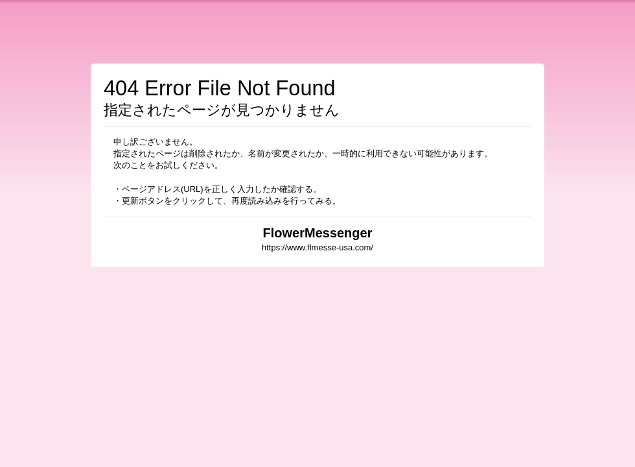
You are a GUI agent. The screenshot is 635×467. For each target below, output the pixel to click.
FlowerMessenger (318, 233)
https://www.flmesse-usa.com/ (317, 247)
